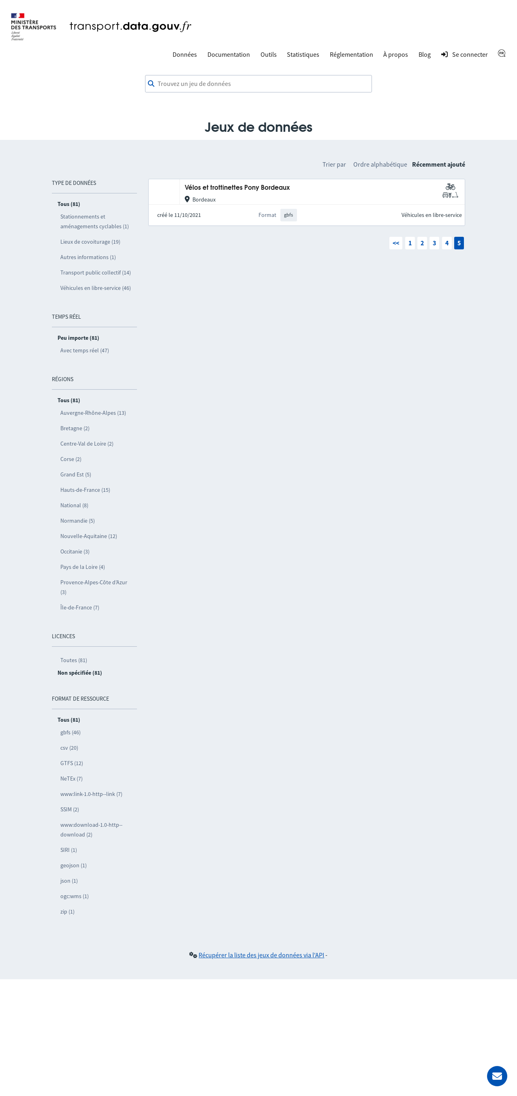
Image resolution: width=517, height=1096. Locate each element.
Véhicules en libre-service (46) (95, 288)
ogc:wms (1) (74, 896)
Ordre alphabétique (380, 164)
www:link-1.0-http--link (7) (91, 794)
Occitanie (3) (75, 551)
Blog (425, 54)
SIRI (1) (68, 850)
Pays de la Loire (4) (82, 567)
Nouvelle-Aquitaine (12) (88, 536)
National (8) (74, 505)
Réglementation (351, 54)
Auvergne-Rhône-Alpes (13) (93, 412)
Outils (269, 54)
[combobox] (258, 84)
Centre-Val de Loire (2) (86, 443)
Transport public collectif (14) (95, 272)
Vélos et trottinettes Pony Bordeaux (237, 188)
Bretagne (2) (75, 428)
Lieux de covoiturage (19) (90, 241)
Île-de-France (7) (79, 607)
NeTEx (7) (71, 778)
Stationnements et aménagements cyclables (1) (94, 221)
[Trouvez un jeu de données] (258, 84)
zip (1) (67, 911)
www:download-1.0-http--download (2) (91, 829)
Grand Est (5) (75, 474)
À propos (395, 54)
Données (185, 54)
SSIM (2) (69, 809)
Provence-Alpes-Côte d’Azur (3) (93, 587)
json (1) (69, 880)
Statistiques (303, 54)
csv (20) (69, 747)
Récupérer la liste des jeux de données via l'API (261, 955)
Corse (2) (70, 459)
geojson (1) (73, 865)
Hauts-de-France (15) (85, 489)
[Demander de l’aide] (497, 1076)
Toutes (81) (73, 660)
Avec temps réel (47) (84, 350)
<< (396, 243)
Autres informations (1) (88, 257)
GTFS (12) (71, 763)
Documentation (228, 54)
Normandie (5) (77, 520)
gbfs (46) (70, 732)
